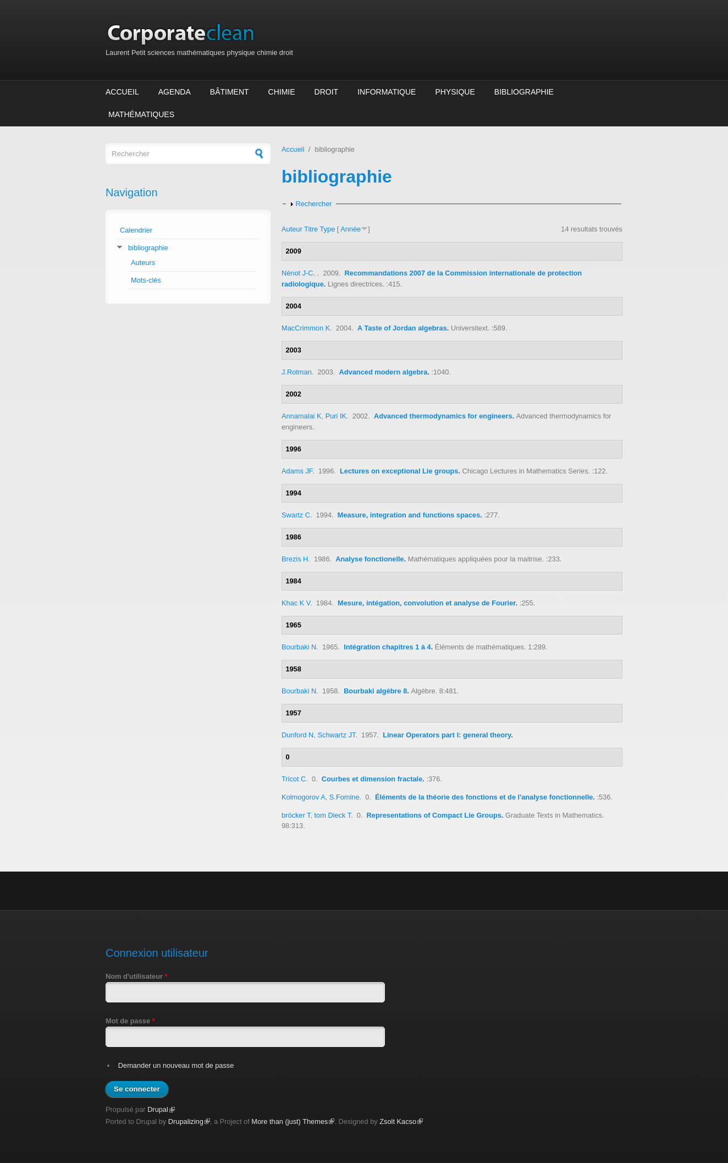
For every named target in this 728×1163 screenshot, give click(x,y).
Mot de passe (130, 1021)
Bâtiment (229, 91)
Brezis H (295, 559)
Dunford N (297, 735)
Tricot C (294, 779)
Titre (311, 229)
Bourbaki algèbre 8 (375, 691)
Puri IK (336, 416)
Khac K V (296, 603)
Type (327, 229)
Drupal (161, 1109)
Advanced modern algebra (383, 372)
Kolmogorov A (304, 797)
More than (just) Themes (292, 1121)
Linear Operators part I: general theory (447, 735)
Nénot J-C (297, 273)
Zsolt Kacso (401, 1121)
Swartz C (296, 515)
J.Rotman (297, 372)
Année (350, 229)
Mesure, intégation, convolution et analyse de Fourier (427, 603)
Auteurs (143, 262)
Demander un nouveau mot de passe (176, 1065)
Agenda (174, 91)
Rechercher (313, 204)
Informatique (386, 91)
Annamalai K (302, 416)
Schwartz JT (336, 735)
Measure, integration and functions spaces (409, 515)
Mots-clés (146, 280)
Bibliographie (524, 91)
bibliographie (148, 248)
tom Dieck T (333, 815)
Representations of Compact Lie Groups (434, 815)
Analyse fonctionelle (369, 559)
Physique (455, 91)
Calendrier (136, 230)
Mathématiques (141, 114)
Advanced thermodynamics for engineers (443, 416)
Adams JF (297, 471)
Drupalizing (189, 1121)
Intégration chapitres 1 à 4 (387, 647)
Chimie (281, 91)
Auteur (292, 229)
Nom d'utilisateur (137, 976)
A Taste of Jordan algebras (402, 328)
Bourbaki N (299, 647)
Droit (327, 91)
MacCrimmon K (306, 328)
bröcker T (296, 815)
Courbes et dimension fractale (372, 779)
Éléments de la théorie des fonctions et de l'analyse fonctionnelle (484, 797)
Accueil (122, 91)
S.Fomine (344, 797)
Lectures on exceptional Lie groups (399, 471)
